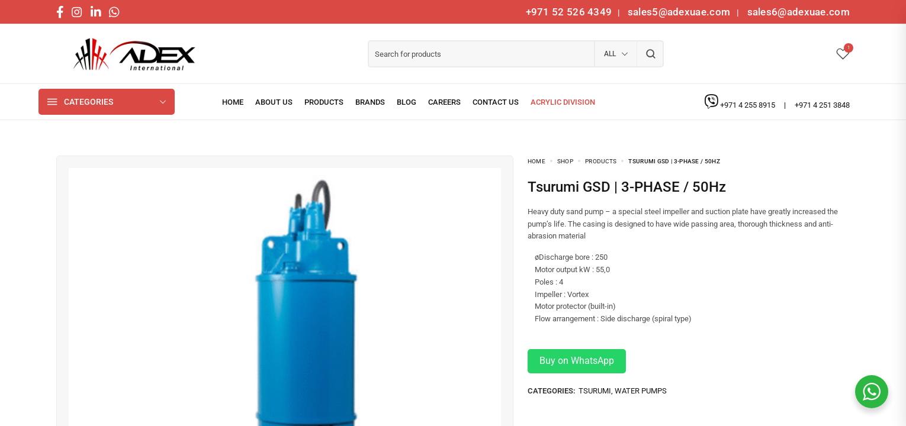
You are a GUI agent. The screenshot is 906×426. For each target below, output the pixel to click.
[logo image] (130, 54)
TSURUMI (595, 390)
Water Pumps (641, 390)
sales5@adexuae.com (680, 12)
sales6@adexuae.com (797, 12)
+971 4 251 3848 (822, 105)
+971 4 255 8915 (748, 105)
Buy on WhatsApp (576, 360)
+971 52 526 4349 (569, 12)
